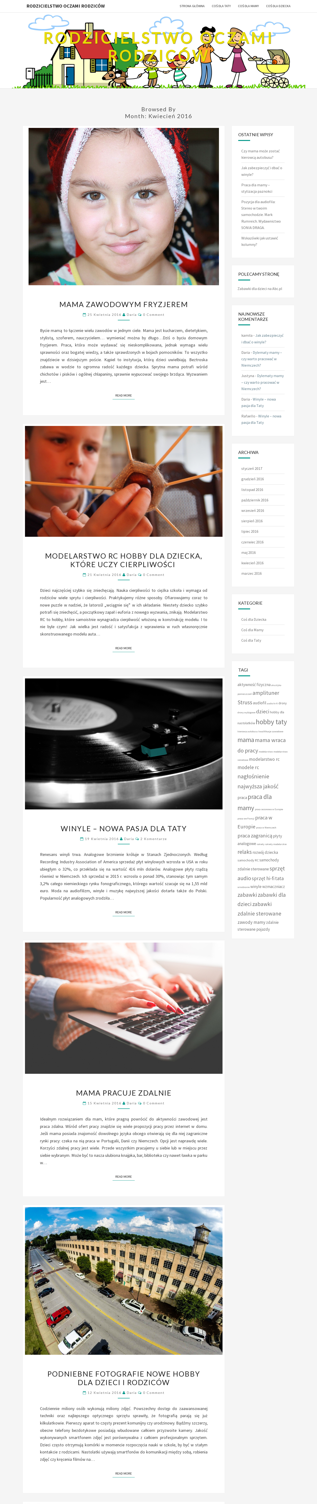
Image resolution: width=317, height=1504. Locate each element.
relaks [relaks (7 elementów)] (245, 851)
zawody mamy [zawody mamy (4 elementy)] (251, 922)
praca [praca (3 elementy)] (242, 797)
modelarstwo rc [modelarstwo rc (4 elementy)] (264, 759)
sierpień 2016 (252, 520)
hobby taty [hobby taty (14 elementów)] (271, 721)
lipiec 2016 (249, 531)
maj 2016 (248, 552)
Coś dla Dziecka (278, 6)
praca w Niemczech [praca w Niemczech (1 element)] (266, 827)
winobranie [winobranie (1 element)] (244, 887)
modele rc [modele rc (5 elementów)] (248, 767)
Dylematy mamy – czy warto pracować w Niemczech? (261, 359)
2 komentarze (153, 839)
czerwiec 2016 (252, 542)
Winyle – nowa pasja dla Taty (124, 828)
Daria (132, 315)
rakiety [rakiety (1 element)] (260, 844)
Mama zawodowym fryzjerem (123, 304)
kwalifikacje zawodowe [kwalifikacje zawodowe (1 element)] (270, 731)
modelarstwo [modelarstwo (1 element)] (266, 751)
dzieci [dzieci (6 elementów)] (262, 711)
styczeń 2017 (251, 468)
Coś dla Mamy (248, 6)
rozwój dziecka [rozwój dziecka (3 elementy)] (265, 852)
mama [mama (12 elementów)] (246, 740)
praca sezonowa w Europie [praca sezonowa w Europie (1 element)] (269, 809)
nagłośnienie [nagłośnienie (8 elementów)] (253, 776)
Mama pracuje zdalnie (124, 1092)
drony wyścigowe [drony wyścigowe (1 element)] (246, 712)
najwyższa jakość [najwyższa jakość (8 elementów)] (258, 786)
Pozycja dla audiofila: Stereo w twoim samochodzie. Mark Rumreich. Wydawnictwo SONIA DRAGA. (261, 214)
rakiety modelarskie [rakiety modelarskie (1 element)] (276, 844)
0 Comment (154, 315)
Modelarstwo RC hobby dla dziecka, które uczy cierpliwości (123, 560)
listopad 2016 (252, 489)
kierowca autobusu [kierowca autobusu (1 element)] (248, 731)
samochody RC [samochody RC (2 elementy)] (248, 860)
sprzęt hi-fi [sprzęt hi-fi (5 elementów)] (263, 878)
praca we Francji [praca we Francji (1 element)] (246, 818)
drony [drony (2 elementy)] (282, 703)
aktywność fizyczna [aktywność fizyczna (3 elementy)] (254, 684)
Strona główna (192, 6)
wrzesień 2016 (252, 510)
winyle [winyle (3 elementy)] (256, 886)
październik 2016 (254, 500)
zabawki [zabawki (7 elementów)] (247, 894)
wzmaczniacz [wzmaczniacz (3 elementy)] (273, 886)
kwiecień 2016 (252, 562)
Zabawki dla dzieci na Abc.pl (260, 288)
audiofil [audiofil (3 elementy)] (259, 702)
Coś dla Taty (221, 6)
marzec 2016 (251, 573)
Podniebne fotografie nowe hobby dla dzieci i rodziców (123, 1378)
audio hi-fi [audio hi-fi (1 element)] (272, 703)
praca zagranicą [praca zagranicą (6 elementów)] (255, 835)
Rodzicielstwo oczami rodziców (65, 6)
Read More (125, 395)
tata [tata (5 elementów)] (279, 878)
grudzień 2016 (252, 478)
